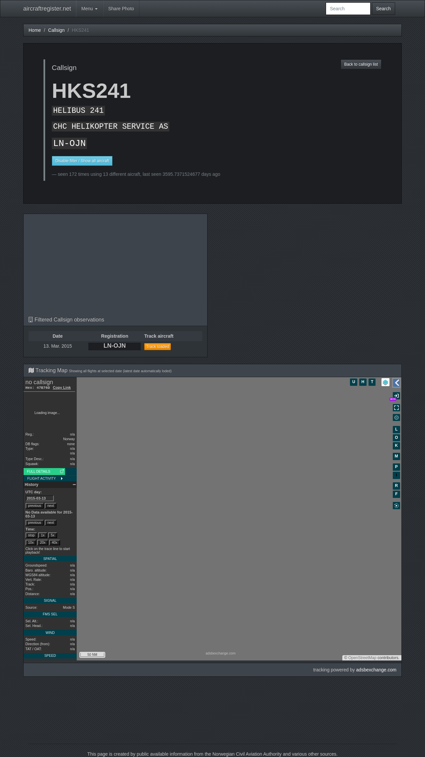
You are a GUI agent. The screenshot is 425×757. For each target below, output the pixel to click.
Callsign (56, 30)
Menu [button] (89, 8)
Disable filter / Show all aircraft (82, 161)
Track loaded (157, 346)
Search (383, 8)
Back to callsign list (361, 64)
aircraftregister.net (47, 8)
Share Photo (121, 8)
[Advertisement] (115, 267)
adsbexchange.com (376, 669)
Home (35, 30)
